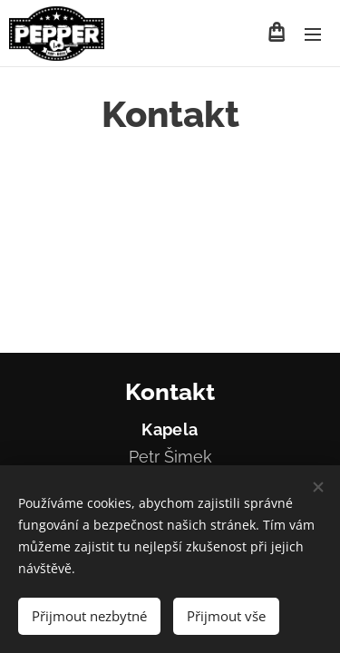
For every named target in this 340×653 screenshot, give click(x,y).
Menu (313, 34)
